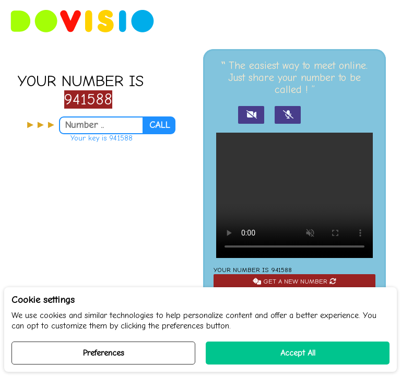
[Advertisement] (100, 239)
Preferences (103, 353)
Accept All (297, 353)
